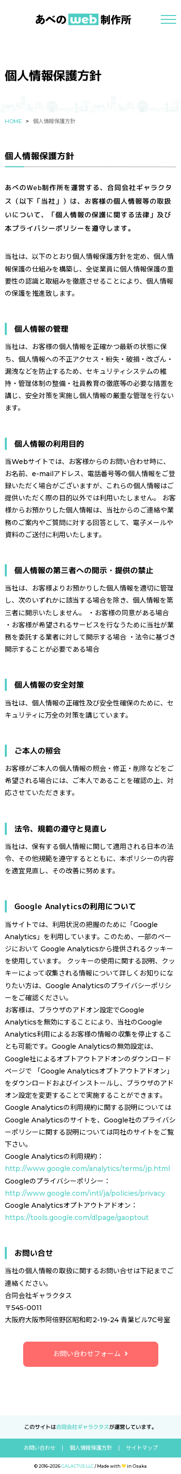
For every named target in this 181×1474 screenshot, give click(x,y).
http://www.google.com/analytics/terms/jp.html (87, 1168)
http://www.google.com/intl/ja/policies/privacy (85, 1193)
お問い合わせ (40, 1448)
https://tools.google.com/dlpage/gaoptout (77, 1217)
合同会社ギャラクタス (82, 1427)
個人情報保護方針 (91, 1448)
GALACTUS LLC (77, 1466)
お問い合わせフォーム (87, 1353)
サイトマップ (142, 1448)
